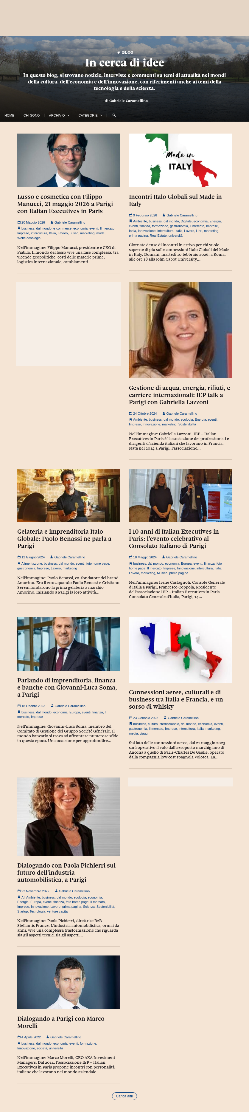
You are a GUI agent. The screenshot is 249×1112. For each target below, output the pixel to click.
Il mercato (107, 228)
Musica (162, 573)
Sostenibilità (187, 424)
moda (100, 233)
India (132, 231)
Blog (124, 52)
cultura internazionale (163, 724)
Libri (199, 231)
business (27, 228)
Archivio (57, 115)
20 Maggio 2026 (31, 222)
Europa (186, 563)
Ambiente (140, 221)
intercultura (39, 233)
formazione (160, 226)
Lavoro (63, 233)
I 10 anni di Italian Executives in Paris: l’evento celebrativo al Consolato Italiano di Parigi (174, 539)
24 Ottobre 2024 (143, 413)
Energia (215, 221)
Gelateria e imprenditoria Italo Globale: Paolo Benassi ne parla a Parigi (64, 539)
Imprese (23, 233)
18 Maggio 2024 (143, 557)
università (176, 235)
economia (80, 228)
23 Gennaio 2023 (143, 718)
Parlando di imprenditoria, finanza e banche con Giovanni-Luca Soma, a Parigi (67, 687)
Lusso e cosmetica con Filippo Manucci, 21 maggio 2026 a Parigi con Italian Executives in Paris (65, 204)
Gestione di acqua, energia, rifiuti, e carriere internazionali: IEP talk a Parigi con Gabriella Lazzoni (179, 395)
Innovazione (146, 231)
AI (22, 897)
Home (9, 115)
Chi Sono (32, 115)
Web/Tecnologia (29, 238)
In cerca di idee (124, 62)
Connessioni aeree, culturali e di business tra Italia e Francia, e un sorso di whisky (176, 699)
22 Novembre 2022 (33, 891)
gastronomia (179, 226)
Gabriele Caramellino (128, 100)
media (133, 733)
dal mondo (44, 228)
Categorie (88, 115)
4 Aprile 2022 (29, 1037)
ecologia (187, 419)
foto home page (97, 563)
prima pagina (138, 235)
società (42, 1048)
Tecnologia (37, 911)
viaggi (144, 733)
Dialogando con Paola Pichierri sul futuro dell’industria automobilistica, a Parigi (66, 873)
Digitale (186, 221)
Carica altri (124, 1096)
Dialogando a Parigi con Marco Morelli (61, 1022)
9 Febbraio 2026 (143, 215)
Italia (52, 233)
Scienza (89, 906)
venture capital (58, 911)
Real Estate (158, 235)
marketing (87, 233)
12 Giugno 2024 (31, 557)
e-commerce (62, 228)
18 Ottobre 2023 (31, 706)
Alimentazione (31, 563)
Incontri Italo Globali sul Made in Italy (175, 200)
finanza (144, 226)
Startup (22, 911)
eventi (93, 228)
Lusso (74, 233)
